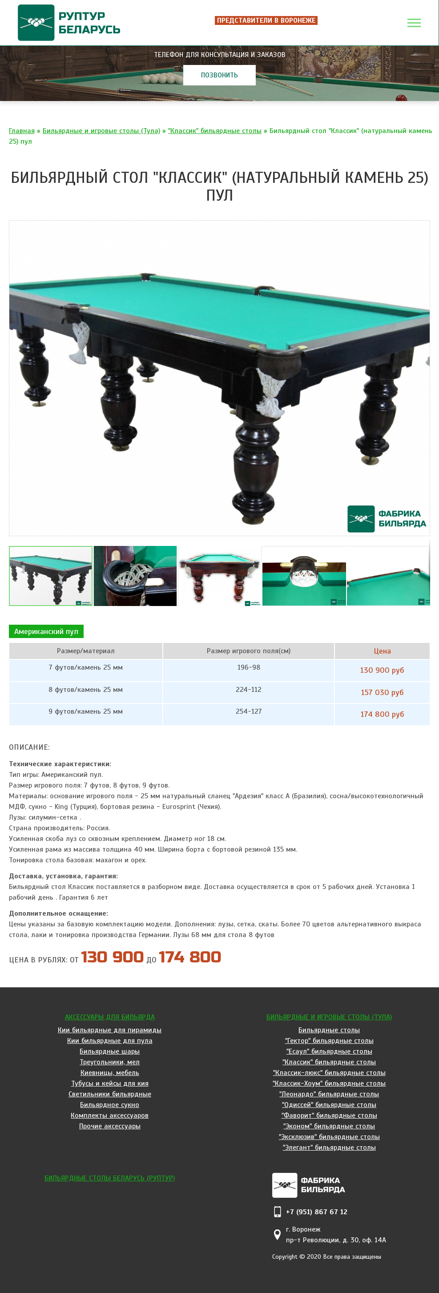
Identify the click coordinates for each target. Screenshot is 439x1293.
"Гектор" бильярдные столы (329, 1040)
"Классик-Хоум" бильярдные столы (329, 1083)
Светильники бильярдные (109, 1094)
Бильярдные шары (110, 1051)
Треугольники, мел (110, 1062)
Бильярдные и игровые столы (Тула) (101, 130)
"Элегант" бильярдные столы (329, 1147)
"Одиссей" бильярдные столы (329, 1104)
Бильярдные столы (329, 1030)
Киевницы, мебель (110, 1072)
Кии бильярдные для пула (110, 1040)
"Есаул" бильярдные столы (329, 1051)
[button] (422, 228)
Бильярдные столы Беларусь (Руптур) (109, 1178)
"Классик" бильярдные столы (215, 130)
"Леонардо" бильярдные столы (329, 1094)
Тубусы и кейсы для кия (110, 1083)
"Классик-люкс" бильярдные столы (329, 1072)
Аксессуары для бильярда (110, 1017)
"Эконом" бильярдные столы (329, 1126)
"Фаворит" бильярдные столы (329, 1115)
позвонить (219, 75)
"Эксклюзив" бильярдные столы (329, 1136)
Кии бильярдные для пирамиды (109, 1030)
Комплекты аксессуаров (110, 1115)
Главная (22, 130)
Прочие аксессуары (110, 1126)
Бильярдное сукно (109, 1104)
